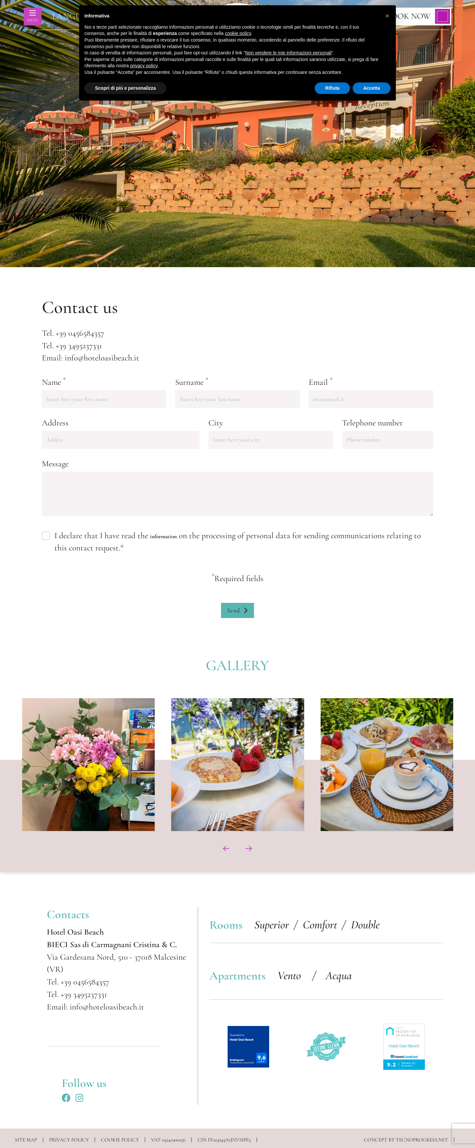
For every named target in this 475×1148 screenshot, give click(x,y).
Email (320, 381)
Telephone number (372, 423)
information (163, 536)
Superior (271, 925)
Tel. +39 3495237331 (77, 994)
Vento (290, 975)
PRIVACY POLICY (69, 1139)
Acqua (339, 975)
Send (237, 610)
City (215, 423)
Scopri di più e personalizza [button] (125, 88)
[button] (387, 16)
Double (365, 925)
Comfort (320, 925)
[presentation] (226, 848)
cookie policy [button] (238, 33)
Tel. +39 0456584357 (78, 982)
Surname (191, 381)
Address (55, 423)
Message (55, 464)
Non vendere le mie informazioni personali (288, 52)
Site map (26, 1139)
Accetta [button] (371, 88)
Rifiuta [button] (332, 88)
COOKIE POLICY (120, 1139)
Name (54, 381)
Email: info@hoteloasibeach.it (95, 1007)
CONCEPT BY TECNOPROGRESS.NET (406, 1139)
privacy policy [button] (144, 65)
